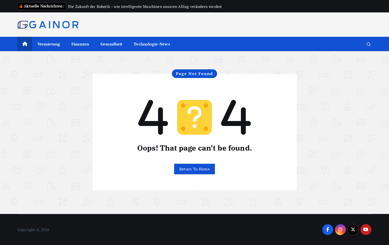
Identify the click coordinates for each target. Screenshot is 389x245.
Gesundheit (111, 44)
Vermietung (48, 44)
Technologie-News (152, 44)
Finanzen (80, 44)
